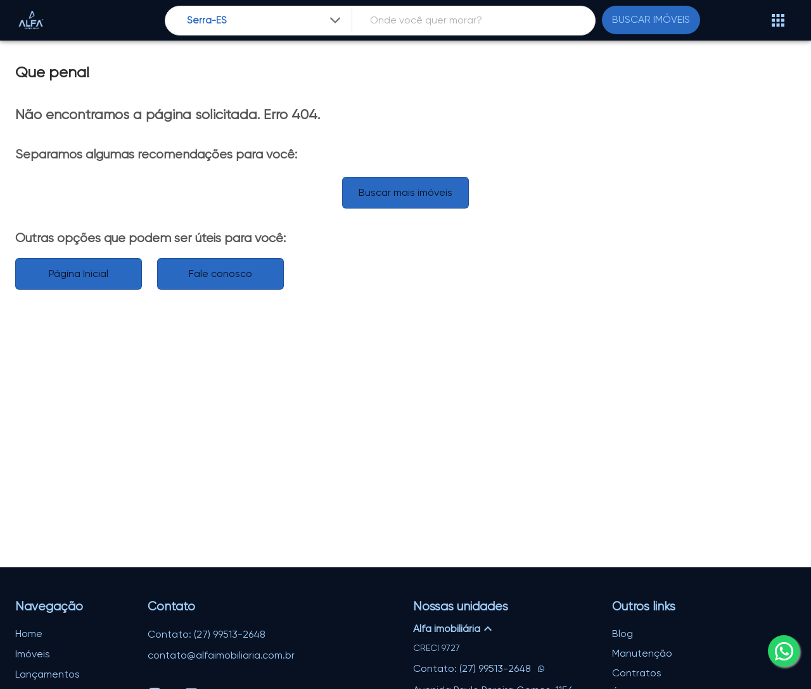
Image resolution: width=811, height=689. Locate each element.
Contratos (636, 673)
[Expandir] (335, 20)
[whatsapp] (784, 651)
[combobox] (265, 20)
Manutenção (642, 653)
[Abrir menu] (778, 20)
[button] (505, 628)
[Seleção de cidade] (265, 20)
